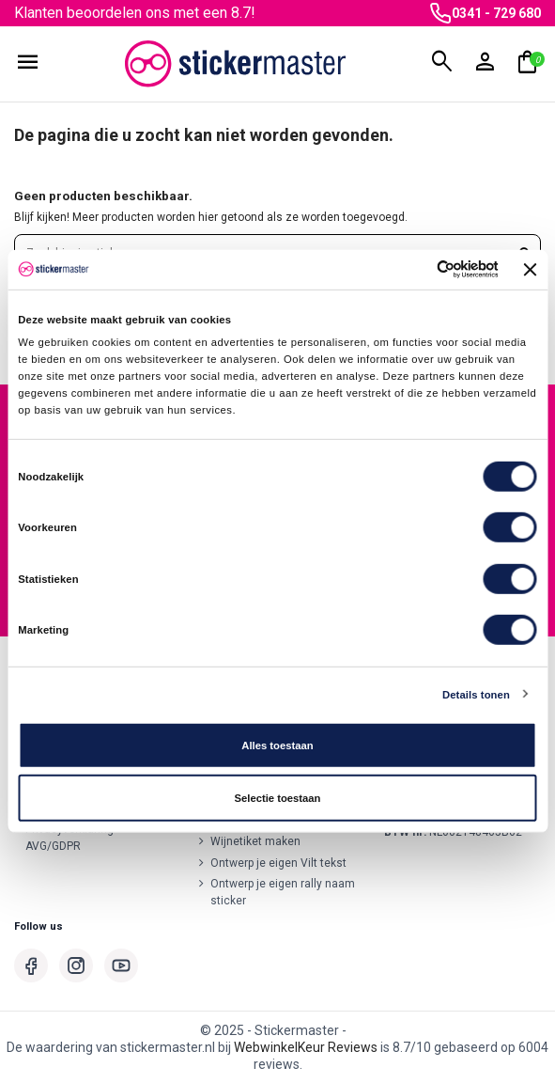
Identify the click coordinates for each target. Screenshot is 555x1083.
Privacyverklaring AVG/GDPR (69, 838)
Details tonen (476, 693)
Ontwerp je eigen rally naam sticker (282, 892)
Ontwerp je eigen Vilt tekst (278, 863)
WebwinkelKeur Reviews (306, 1047)
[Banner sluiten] (530, 269)
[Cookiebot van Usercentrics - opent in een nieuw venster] (415, 269)
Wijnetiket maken (255, 841)
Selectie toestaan (278, 798)
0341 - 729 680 (496, 13)
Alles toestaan (277, 745)
